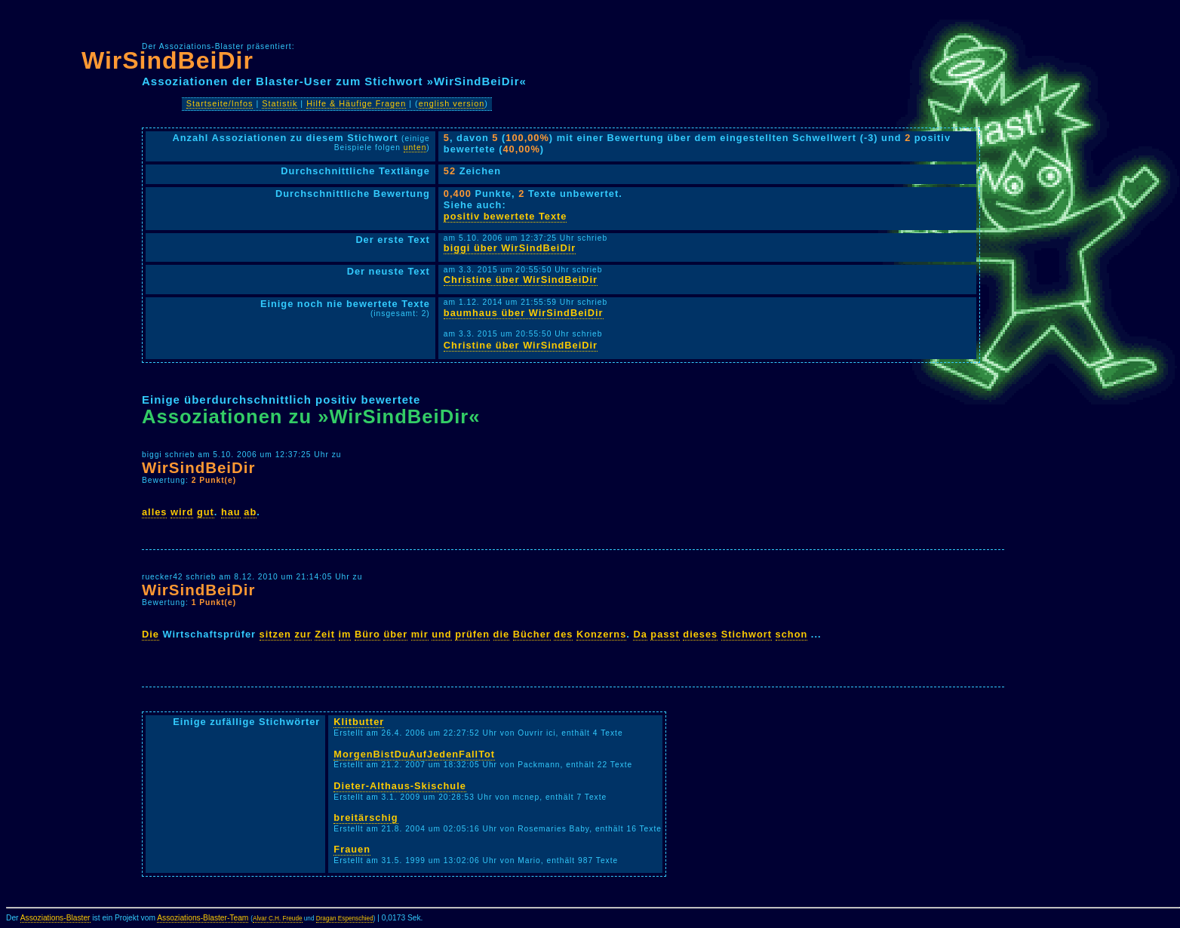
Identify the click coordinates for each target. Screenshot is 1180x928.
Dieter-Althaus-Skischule (399, 785)
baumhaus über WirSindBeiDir (524, 312)
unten (415, 147)
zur (302, 634)
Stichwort (746, 634)
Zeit (325, 634)
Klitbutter (358, 721)
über (395, 634)
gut (205, 512)
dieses (700, 634)
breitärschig (365, 817)
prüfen (472, 634)
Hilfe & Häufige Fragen (356, 103)
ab (250, 512)
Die (150, 634)
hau (231, 512)
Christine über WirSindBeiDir (521, 279)
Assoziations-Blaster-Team (202, 918)
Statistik (279, 103)
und (441, 634)
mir (420, 634)
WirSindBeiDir (167, 60)
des (563, 634)
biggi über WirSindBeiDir (510, 248)
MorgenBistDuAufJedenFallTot (414, 754)
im (345, 634)
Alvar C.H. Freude (278, 918)
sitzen (275, 634)
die (501, 634)
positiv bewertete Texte (505, 216)
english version (452, 103)
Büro (367, 634)
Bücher (532, 634)
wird (182, 512)
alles (154, 512)
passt (664, 634)
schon (792, 634)
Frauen (351, 849)
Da (640, 634)
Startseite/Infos (220, 103)
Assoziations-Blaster (55, 918)
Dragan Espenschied (344, 918)
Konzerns (601, 634)
